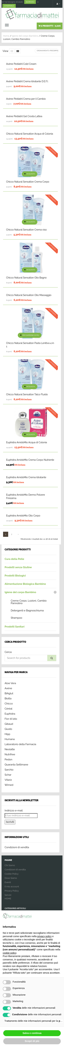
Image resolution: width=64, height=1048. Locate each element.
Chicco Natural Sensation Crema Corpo (27, 181)
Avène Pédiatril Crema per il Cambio (26, 98)
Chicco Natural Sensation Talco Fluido (27, 394)
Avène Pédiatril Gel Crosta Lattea (24, 116)
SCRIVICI (30, 2)
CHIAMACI (9, 6)
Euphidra (10, 713)
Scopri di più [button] (32, 1041)
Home (6, 36)
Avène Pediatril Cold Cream (21, 64)
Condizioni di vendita (17, 847)
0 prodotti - (49, 26)
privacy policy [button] (44, 936)
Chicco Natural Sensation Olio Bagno (26, 277)
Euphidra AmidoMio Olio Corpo (23, 515)
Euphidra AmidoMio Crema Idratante (26, 477)
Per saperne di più (30, 335)
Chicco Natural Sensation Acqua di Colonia (29, 133)
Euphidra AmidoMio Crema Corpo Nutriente (30, 459)
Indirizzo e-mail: (14, 810)
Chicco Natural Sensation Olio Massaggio (28, 295)
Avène (8, 688)
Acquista (30, 174)
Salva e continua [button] (32, 1033)
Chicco (9, 703)
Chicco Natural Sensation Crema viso (26, 229)
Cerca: (8, 652)
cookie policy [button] (9, 953)
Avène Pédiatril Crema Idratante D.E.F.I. (27, 81)
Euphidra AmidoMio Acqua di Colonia (26, 442)
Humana (10, 739)
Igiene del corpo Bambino (25, 36)
